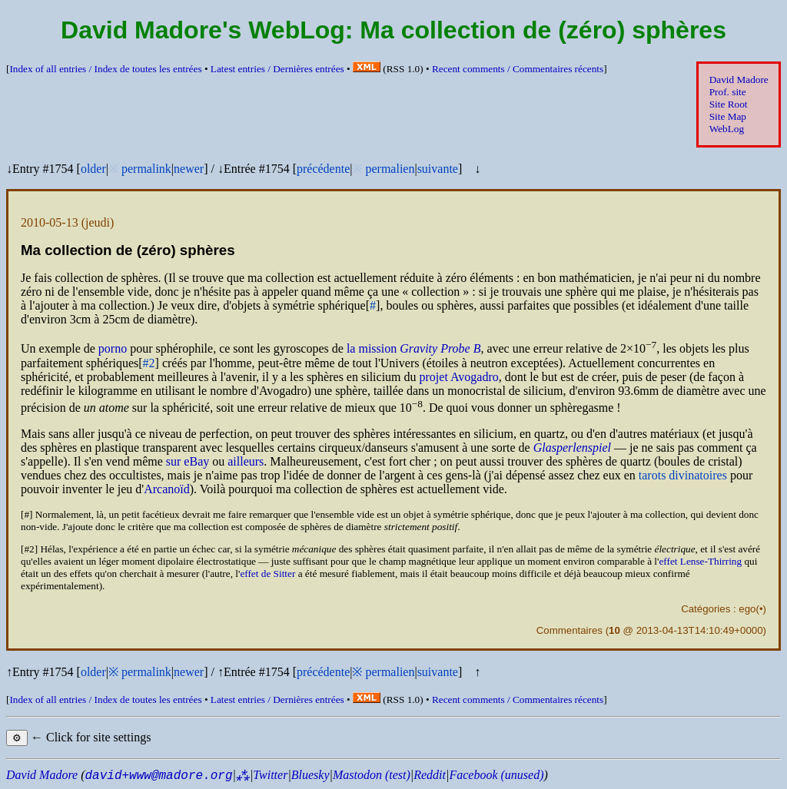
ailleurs (245, 461)
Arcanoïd (167, 489)
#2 (149, 363)
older (93, 168)
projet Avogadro (459, 376)
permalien (389, 168)
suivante (437, 168)
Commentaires (569, 630)
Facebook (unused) (496, 774)
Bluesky (310, 774)
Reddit (429, 774)
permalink (146, 168)
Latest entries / (277, 69)
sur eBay (187, 461)
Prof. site (727, 92)
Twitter (270, 774)
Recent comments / (517, 69)
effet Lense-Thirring (700, 561)
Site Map (727, 116)
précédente (323, 168)
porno (112, 349)
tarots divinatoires (683, 475)
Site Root (728, 104)
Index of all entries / (105, 69)
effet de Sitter (267, 573)
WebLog (726, 128)
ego (747, 609)
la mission (414, 349)
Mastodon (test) (371, 774)
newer (189, 168)
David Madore (739, 79)
